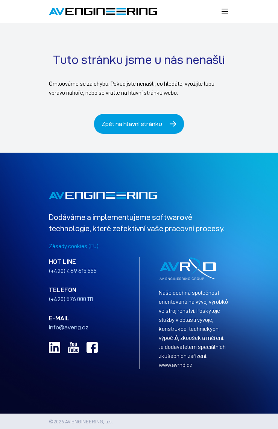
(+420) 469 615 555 (73, 270)
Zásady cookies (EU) (74, 246)
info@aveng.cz (68, 327)
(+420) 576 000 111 (71, 299)
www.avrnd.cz (175, 364)
